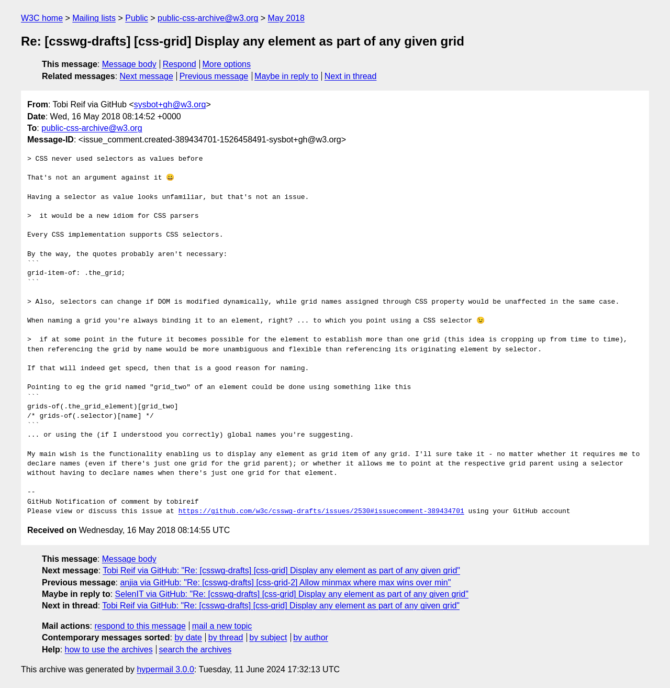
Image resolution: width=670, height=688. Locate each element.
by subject (268, 637)
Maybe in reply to (286, 76)
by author (310, 637)
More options (227, 64)
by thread (225, 637)
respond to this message (139, 626)
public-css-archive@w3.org (208, 18)
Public (136, 18)
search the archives (195, 649)
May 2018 (286, 18)
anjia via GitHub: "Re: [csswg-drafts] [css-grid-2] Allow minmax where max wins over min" (285, 582)
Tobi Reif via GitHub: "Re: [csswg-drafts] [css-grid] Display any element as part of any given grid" (281, 570)
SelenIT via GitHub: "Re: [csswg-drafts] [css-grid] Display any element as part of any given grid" (291, 594)
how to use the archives (109, 649)
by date (188, 637)
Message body (129, 64)
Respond (179, 64)
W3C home (42, 18)
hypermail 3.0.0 (165, 669)
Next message (146, 76)
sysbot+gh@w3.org (170, 104)
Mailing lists (94, 18)
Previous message (214, 76)
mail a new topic (222, 626)
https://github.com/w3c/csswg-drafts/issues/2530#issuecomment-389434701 (321, 511)
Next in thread (351, 76)
